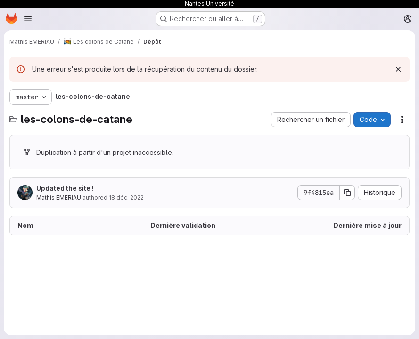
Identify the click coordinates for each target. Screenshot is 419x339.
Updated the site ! (65, 188)
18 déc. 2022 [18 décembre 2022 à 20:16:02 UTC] (126, 197)
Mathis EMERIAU (58, 197)
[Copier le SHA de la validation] (347, 192)
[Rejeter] (398, 69)
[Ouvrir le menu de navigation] (27, 18)
